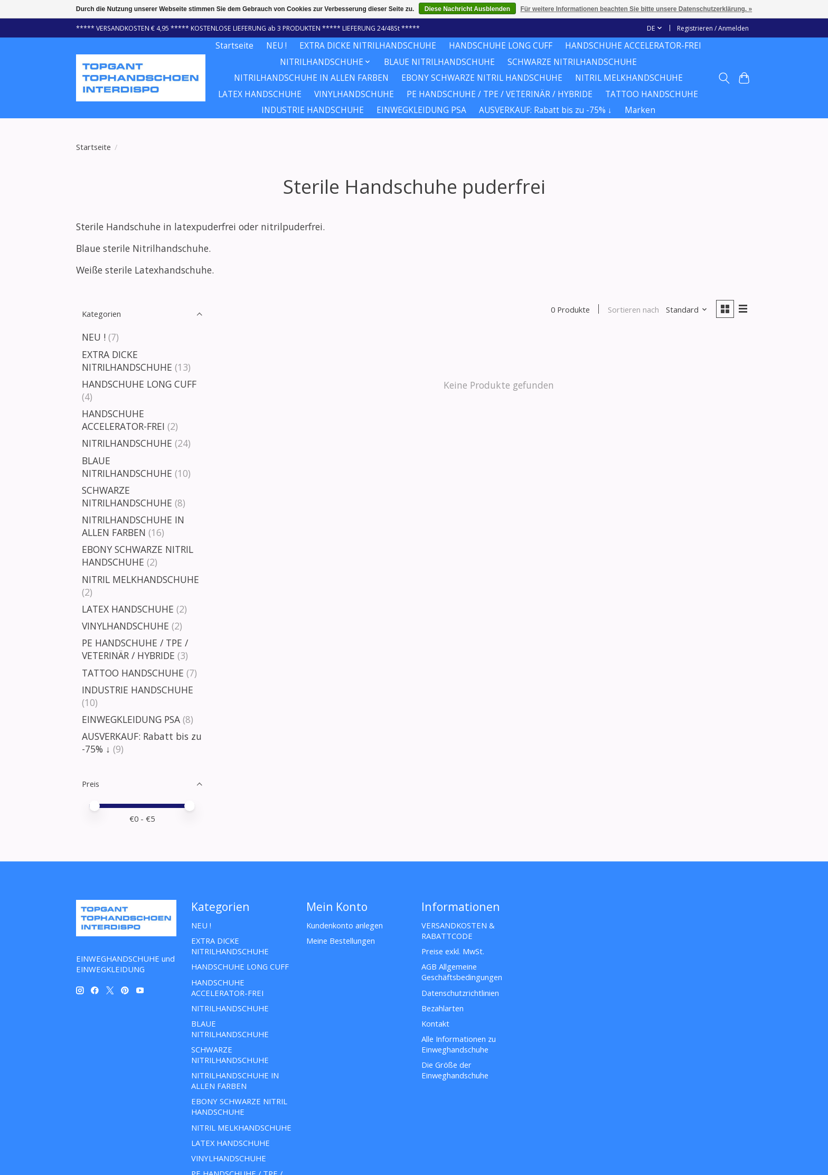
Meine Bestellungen (340, 940)
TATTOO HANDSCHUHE (651, 94)
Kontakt (435, 1023)
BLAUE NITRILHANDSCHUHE (439, 62)
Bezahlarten (442, 1008)
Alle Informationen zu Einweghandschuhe (458, 1044)
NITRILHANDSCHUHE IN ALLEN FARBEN (311, 77)
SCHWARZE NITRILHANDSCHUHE (572, 62)
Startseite (234, 45)
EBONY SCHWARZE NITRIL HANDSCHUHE (481, 77)
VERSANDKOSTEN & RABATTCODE (458, 930)
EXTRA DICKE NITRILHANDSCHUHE (367, 45)
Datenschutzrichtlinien (460, 993)
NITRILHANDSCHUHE (127, 443)
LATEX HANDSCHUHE (260, 94)
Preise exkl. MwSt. (452, 951)
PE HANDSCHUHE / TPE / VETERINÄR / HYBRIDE (499, 94)
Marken (640, 110)
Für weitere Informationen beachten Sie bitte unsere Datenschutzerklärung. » (636, 9)
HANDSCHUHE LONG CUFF (500, 45)
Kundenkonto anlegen (344, 925)
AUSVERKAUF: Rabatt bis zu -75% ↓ (545, 110)
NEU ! (276, 45)
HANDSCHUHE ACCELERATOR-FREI (633, 45)
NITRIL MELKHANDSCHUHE (629, 77)
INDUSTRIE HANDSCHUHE (312, 110)
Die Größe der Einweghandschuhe (454, 1069)
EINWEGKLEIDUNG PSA (421, 110)
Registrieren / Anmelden (713, 28)
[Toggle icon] (723, 78)
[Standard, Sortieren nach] (686, 309)
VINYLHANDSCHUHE (354, 94)
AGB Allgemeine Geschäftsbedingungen (461, 971)
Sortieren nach (632, 309)
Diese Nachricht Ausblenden (467, 9)
